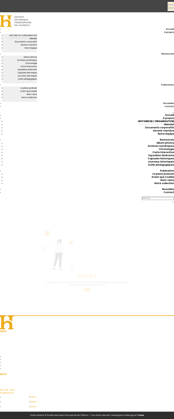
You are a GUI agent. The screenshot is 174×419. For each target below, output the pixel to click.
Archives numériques (27, 60)
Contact (169, 106)
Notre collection (29, 97)
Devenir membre (29, 44)
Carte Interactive (28, 66)
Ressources (167, 53)
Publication (167, 84)
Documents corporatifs (26, 41)
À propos (169, 32)
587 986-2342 (7, 390)
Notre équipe (31, 48)
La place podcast (29, 88)
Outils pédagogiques (27, 79)
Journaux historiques (27, 75)
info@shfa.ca (7, 392)
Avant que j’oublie (28, 91)
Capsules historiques (27, 72)
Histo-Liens (32, 94)
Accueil (170, 29)
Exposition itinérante (27, 69)
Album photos (30, 57)
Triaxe (140, 415)
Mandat (33, 38)
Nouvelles (168, 103)
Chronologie (31, 63)
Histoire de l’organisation (23, 35)
